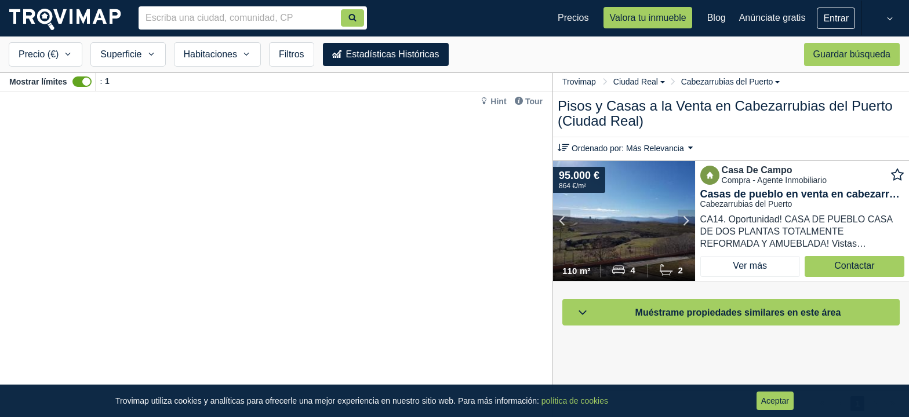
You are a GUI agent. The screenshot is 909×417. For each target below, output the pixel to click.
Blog (716, 18)
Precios (573, 18)
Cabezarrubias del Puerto (730, 81)
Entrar (836, 18)
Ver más (750, 265)
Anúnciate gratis (772, 18)
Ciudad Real (639, 81)
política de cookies (574, 400)
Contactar (854, 265)
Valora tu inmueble (647, 18)
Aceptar (775, 400)
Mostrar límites (38, 81)
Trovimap (579, 81)
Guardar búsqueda (851, 54)
